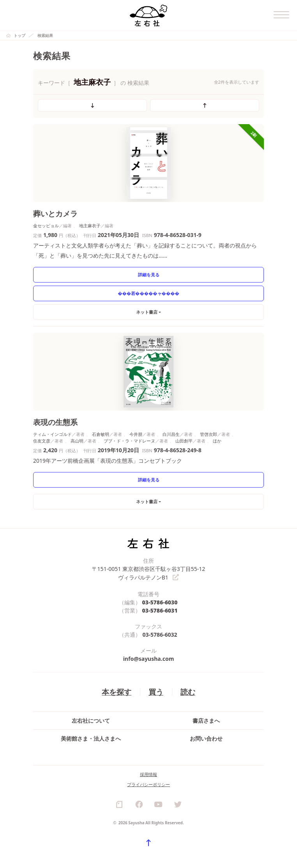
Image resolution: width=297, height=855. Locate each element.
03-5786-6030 (160, 601)
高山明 (77, 441)
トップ (19, 35)
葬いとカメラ (55, 213)
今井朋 (135, 434)
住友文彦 (41, 441)
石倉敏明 (100, 434)
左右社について (91, 720)
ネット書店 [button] (146, 312)
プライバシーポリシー (148, 784)
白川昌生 (171, 434)
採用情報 (148, 774)
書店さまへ (206, 720)
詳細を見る (148, 274)
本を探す (116, 691)
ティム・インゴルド (52, 434)
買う (155, 691)
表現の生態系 (55, 422)
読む (187, 691)
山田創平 (184, 441)
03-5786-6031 (160, 609)
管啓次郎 (208, 434)
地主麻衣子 (90, 225)
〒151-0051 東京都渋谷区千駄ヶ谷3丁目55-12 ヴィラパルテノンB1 (148, 573)
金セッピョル (46, 225)
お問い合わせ (206, 738)
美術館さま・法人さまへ (91, 738)
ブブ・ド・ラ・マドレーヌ (129, 441)
